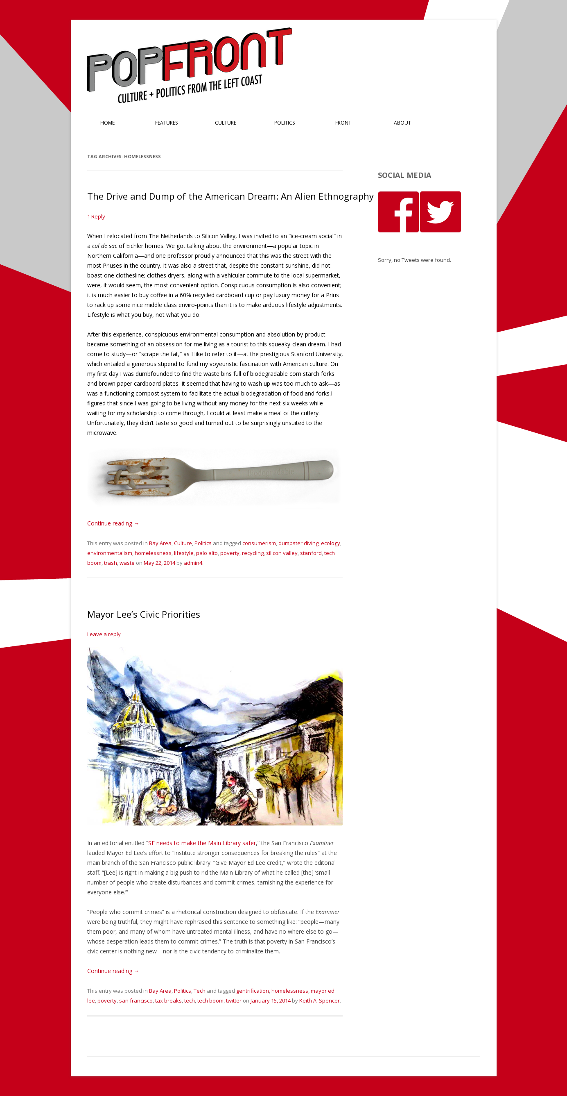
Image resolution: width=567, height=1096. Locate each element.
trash (110, 562)
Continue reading (113, 523)
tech (189, 1000)
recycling (253, 553)
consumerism (259, 543)
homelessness (153, 553)
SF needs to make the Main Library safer (202, 843)
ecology (330, 543)
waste (127, 562)
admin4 (193, 562)
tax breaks (168, 1000)
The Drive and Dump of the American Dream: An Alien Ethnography (230, 196)
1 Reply (96, 216)
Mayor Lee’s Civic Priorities (143, 614)
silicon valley (282, 553)
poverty (229, 553)
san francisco (136, 1000)
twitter (234, 1000)
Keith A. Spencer (319, 1000)
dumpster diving (298, 543)
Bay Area (160, 543)
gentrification (252, 990)
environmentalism (109, 553)
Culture (225, 122)
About (402, 122)
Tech (200, 990)
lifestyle (184, 553)
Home (107, 122)
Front (343, 122)
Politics (284, 122)
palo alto (207, 553)
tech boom (210, 1000)
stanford (311, 553)
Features (166, 122)
